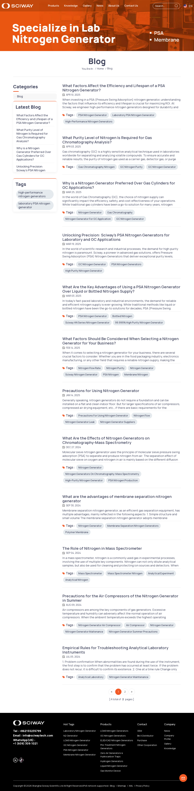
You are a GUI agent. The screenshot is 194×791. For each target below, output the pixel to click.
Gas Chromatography (120, 212)
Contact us (131, 5)
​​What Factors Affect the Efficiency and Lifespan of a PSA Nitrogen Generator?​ (113, 87)
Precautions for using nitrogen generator (103, 415)
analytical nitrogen (76, 580)
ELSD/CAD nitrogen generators (116, 740)
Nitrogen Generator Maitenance (84, 631)
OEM (139, 730)
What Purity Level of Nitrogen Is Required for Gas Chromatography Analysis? (107, 139)
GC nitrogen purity (131, 167)
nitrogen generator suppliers (117, 422)
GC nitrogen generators (113, 735)
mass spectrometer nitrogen (125, 573)
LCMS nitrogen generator (76, 740)
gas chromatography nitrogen (96, 167)
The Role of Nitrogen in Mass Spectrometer (102, 548)
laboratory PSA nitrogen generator (133, 115)
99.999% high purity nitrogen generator (139, 322)
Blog (20, 96)
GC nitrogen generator (162, 167)
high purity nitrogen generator (83, 270)
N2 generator (70, 735)
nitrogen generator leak (80, 422)
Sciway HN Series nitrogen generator (87, 322)
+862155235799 (30, 731)
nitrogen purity (115, 368)
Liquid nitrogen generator (113, 765)
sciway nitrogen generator (81, 374)
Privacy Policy (142, 785)
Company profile (169, 737)
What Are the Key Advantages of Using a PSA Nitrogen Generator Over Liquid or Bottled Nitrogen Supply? (121, 289)
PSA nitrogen (111, 374)
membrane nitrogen (136, 374)
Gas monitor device (110, 770)
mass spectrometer (90, 573)
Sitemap (121, 785)
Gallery (87, 5)
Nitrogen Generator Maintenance (128, 677)
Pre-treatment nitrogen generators (113, 746)
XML (131, 785)
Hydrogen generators (111, 761)
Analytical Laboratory (90, 677)
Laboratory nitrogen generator (79, 730)
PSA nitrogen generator (92, 115)
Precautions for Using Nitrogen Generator (100, 390)
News (100, 5)
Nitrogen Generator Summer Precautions (133, 631)
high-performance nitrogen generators (88, 121)
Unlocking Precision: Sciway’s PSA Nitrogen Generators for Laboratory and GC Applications (116, 237)
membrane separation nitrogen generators (133, 525)
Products (53, 5)
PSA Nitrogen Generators (126, 264)
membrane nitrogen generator (79, 754)
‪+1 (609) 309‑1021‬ (25, 743)
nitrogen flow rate (89, 368)
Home (100, 68)
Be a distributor (145, 735)
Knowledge (71, 5)
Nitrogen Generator (90, 212)
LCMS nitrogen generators (114, 730)
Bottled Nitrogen (122, 316)
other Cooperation (147, 745)
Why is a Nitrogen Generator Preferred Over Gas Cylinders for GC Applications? (118, 185)
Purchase (142, 740)
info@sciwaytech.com (38, 735)
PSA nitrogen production (123, 480)
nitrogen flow (142, 415)
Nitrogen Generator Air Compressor (99, 625)
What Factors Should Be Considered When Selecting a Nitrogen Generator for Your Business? (120, 340)
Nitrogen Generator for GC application (88, 219)
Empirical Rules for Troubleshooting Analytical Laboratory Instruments (115, 650)
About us (113, 5)
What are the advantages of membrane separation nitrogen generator (117, 498)
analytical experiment (161, 573)
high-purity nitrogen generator (84, 480)
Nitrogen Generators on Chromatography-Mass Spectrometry (102, 474)
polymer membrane (76, 532)
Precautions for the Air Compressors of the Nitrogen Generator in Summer (120, 598)
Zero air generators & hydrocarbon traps (111, 755)
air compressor (135, 625)
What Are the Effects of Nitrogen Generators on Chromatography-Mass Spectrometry (106, 440)
